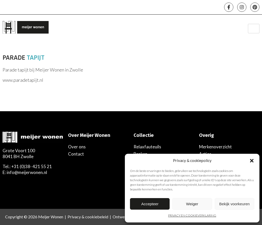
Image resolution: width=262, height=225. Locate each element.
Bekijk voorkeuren (234, 204)
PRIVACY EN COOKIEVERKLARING (192, 215)
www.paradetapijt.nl (23, 80)
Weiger (192, 204)
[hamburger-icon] (253, 28)
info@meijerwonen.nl (27, 172)
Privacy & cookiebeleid (88, 216)
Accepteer (150, 204)
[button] (251, 160)
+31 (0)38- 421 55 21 (31, 166)
